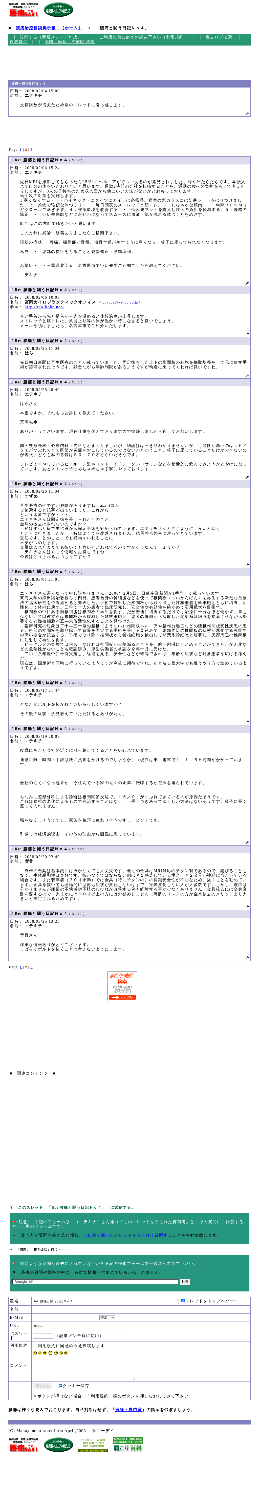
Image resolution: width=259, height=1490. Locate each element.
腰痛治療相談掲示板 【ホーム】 (49, 28)
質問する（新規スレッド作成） (51, 37)
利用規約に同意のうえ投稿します (69, 1346)
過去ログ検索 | (220, 37)
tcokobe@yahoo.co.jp (119, 302)
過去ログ (18, 41)
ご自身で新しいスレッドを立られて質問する (127, 1235)
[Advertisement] (29, 62)
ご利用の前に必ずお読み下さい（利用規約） (143, 37)
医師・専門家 (128, 1414)
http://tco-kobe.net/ (44, 307)
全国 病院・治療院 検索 (70, 41)
